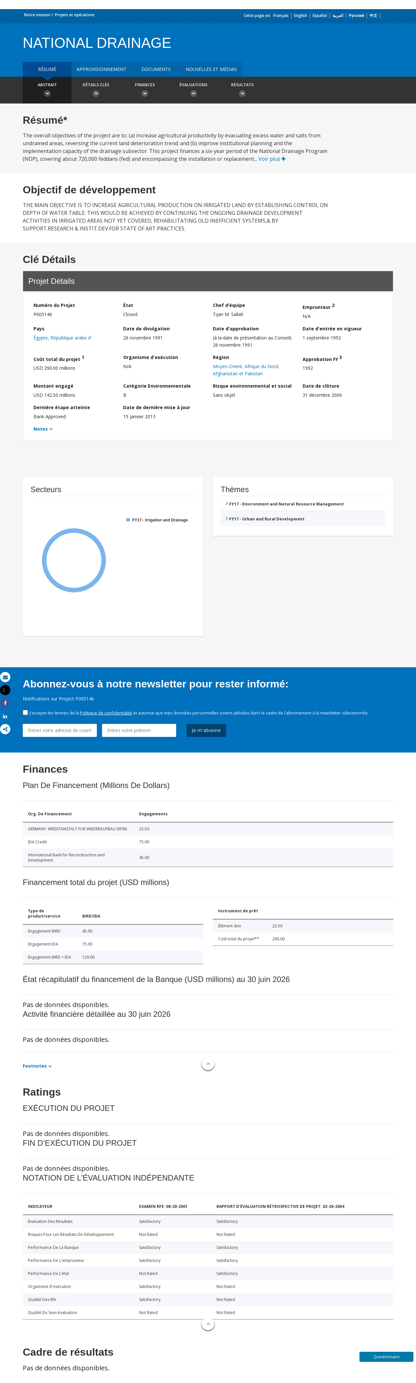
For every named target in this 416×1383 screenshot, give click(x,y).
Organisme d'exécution (150, 357)
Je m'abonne (206, 730)
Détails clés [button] (96, 91)
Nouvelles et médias (211, 69)
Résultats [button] (242, 91)
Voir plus (272, 158)
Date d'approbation (236, 328)
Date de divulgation (146, 328)
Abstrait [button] (47, 91)
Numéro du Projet (54, 305)
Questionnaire (386, 1357)
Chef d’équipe (229, 305)
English (300, 15)
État (128, 305)
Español (320, 15)
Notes (40, 429)
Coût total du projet (58, 358)
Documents (156, 69)
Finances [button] (144, 91)
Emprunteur (318, 306)
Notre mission (37, 15)
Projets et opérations (75, 15)
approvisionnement (101, 69)
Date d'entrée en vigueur (332, 328)
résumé (47, 69)
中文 (373, 15)
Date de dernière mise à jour (156, 407)
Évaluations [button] (193, 91)
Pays (39, 328)
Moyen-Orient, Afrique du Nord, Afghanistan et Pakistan (246, 370)
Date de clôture (321, 386)
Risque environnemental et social (252, 386)
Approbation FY (322, 358)
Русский (356, 15)
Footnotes (35, 1066)
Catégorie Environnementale (157, 386)
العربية (337, 15)
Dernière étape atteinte (61, 407)
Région (221, 357)
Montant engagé (53, 386)
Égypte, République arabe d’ (62, 338)
